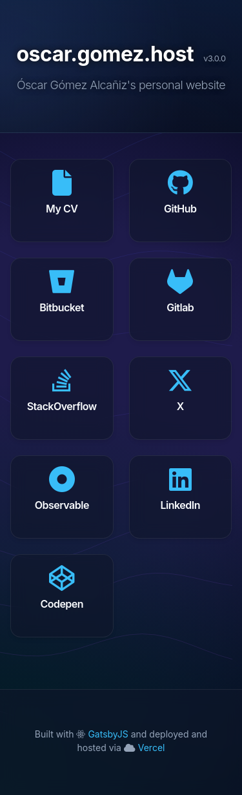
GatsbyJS (103, 733)
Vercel (144, 747)
